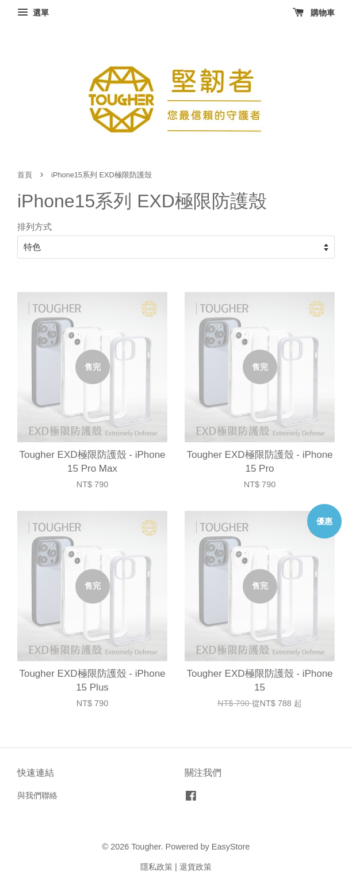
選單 (33, 12)
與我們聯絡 (37, 795)
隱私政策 (156, 866)
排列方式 (34, 227)
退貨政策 (195, 866)
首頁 (24, 174)
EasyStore (231, 846)
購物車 (314, 12)
